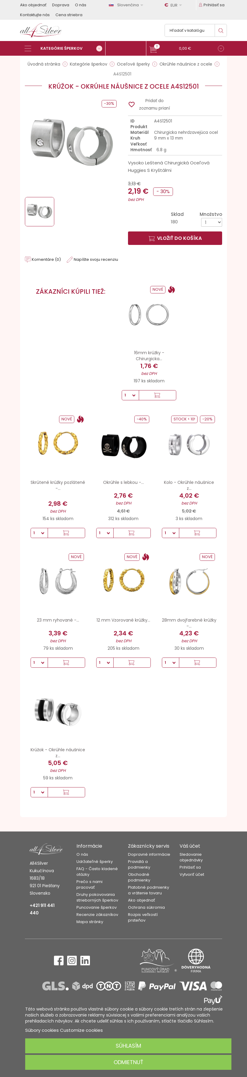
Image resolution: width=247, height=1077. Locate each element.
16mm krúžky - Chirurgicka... (149, 356)
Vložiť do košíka (175, 238)
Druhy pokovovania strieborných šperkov (97, 897)
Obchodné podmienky (139, 877)
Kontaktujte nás (35, 14)
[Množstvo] (211, 222)
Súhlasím (128, 1045)
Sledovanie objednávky (191, 857)
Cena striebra (68, 14)
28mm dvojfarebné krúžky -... (189, 623)
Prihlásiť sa (190, 867)
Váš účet (190, 846)
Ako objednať (33, 4)
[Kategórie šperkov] (65, 48)
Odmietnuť (128, 1062)
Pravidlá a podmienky (139, 864)
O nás (80, 4)
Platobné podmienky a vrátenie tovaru (148, 890)
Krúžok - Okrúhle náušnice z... (58, 753)
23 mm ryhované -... (58, 620)
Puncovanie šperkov (96, 907)
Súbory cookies (42, 1030)
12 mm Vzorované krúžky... (123, 620)
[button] (186, 49)
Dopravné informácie (149, 854)
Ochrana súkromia (146, 907)
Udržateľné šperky (94, 861)
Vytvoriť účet (192, 874)
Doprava (60, 4)
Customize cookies (81, 1030)
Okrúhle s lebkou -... (123, 482)
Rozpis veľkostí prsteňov (143, 917)
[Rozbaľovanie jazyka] (127, 5)
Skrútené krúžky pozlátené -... (58, 485)
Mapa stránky (89, 922)
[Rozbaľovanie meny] (174, 5)
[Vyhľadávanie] (196, 30)
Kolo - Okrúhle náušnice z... (189, 485)
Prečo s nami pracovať (89, 884)
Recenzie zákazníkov (97, 914)
